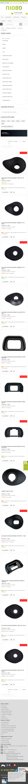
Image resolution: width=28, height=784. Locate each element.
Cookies (3, 716)
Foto (8, 121)
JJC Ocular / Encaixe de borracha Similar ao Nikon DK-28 (13, 402)
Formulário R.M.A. (5, 722)
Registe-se (2, 2)
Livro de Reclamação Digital (8, 729)
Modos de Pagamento (7, 738)
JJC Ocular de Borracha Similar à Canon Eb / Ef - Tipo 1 (13, 178)
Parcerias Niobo (5, 709)
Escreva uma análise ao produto (8, 227)
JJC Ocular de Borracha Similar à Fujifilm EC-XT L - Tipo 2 (14, 268)
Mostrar (24, 141)
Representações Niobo (7, 711)
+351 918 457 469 (13, 758)
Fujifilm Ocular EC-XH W (7, 491)
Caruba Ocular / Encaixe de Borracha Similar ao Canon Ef (13, 581)
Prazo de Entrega (5, 742)
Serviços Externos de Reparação (9, 727)
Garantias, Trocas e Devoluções (9, 725)
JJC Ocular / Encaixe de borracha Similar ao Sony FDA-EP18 (13, 447)
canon (23, 121)
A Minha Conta (20, 3)
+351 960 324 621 (13, 755)
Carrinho (6, 192)
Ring (13, 121)
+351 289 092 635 (11, 752)
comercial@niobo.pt (11, 749)
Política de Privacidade (7, 714)
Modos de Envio (5, 740)
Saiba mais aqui (12, 779)
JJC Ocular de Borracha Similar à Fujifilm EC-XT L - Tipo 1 (14, 223)
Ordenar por (10, 141)
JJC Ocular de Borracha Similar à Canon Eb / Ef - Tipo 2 (13, 670)
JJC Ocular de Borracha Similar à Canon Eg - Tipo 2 (14, 625)
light (3, 123)
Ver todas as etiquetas (7, 126)
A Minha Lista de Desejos (23, 3)
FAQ (2, 734)
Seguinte (13, 146)
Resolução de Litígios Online (8, 731)
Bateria (3, 121)
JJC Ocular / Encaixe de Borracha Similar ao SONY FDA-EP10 (13, 357)
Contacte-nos (5, 732)
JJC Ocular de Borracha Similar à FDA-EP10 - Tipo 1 (14, 536)
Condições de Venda (6, 712)
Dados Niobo (4, 707)
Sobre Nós (4, 706)
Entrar (8, 2)
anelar (18, 121)
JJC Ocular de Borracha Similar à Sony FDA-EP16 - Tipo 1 (14, 312)
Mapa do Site (5, 718)
